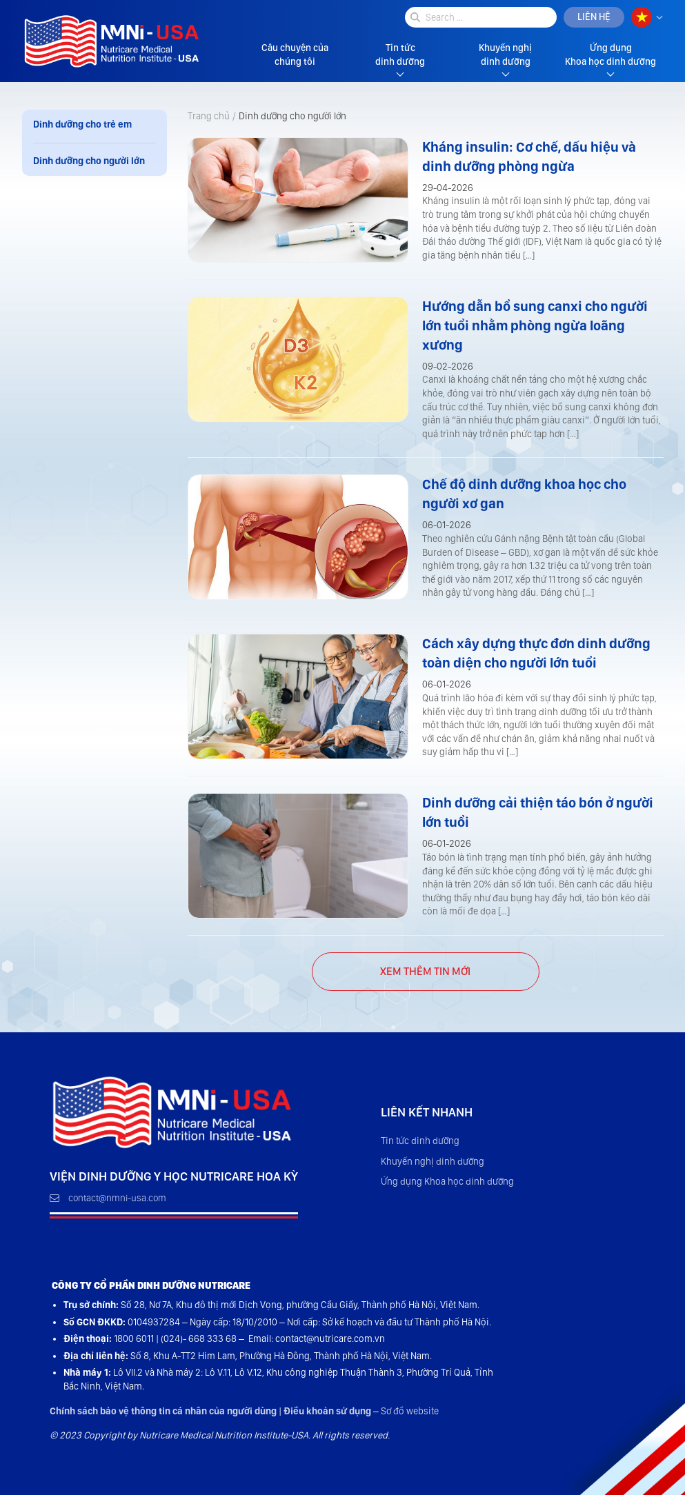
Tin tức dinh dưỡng (400, 54)
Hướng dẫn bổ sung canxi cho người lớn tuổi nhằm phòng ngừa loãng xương (535, 325)
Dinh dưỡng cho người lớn (89, 160)
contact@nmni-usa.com (108, 1197)
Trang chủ (209, 115)
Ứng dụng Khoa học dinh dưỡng (610, 54)
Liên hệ (593, 16)
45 (425, 971)
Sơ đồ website (410, 1410)
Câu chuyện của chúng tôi (294, 54)
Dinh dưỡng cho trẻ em (82, 124)
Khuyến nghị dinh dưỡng (505, 54)
